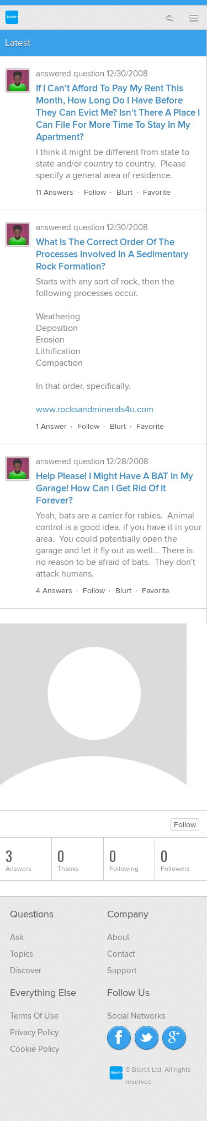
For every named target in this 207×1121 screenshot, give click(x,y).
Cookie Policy (34, 1049)
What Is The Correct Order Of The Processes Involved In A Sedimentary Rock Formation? (112, 254)
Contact (121, 954)
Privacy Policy (34, 1032)
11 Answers (54, 192)
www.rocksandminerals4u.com (94, 409)
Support (121, 970)
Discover (25, 970)
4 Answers (54, 590)
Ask (17, 937)
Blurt (124, 192)
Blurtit (12, 17)
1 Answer (51, 426)
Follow (95, 192)
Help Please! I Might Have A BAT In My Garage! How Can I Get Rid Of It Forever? (114, 488)
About (118, 937)
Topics (21, 954)
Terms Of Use (34, 1016)
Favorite (157, 192)
